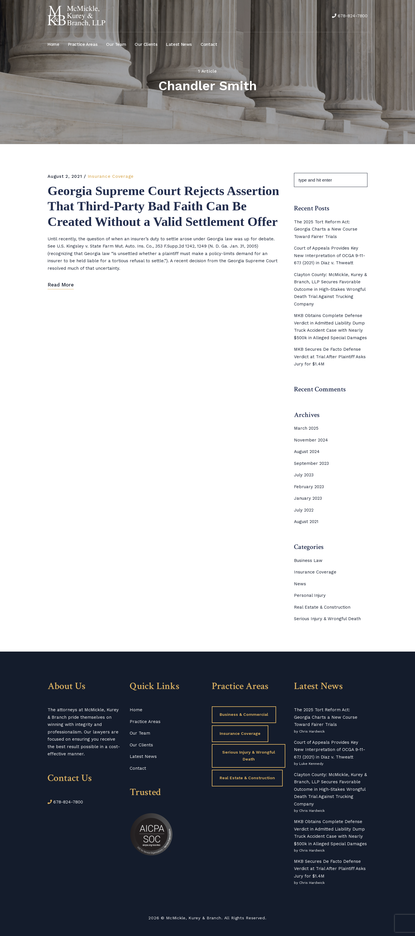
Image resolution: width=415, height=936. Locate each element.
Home (53, 44)
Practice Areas (83, 44)
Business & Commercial (244, 714)
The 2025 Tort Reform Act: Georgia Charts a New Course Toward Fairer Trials (325, 229)
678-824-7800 (352, 15)
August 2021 (306, 521)
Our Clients (146, 44)
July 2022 (304, 510)
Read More (61, 304)
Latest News (179, 44)
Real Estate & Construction (322, 607)
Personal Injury (310, 595)
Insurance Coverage (111, 176)
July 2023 (304, 475)
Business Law (308, 560)
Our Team (116, 44)
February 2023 (309, 486)
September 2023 (311, 463)
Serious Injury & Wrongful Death (327, 618)
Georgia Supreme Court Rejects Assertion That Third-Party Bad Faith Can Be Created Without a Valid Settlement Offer (160, 216)
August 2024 (307, 451)
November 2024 (311, 440)
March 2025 (306, 428)
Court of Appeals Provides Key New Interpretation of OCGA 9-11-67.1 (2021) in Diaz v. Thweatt (329, 255)
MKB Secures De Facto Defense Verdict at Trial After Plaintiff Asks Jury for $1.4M (330, 357)
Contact (209, 44)
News (300, 583)
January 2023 (308, 498)
